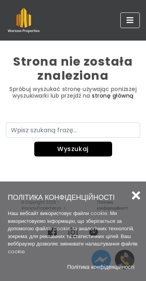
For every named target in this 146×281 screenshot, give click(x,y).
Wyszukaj (73, 148)
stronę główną (113, 96)
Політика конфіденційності (100, 267)
